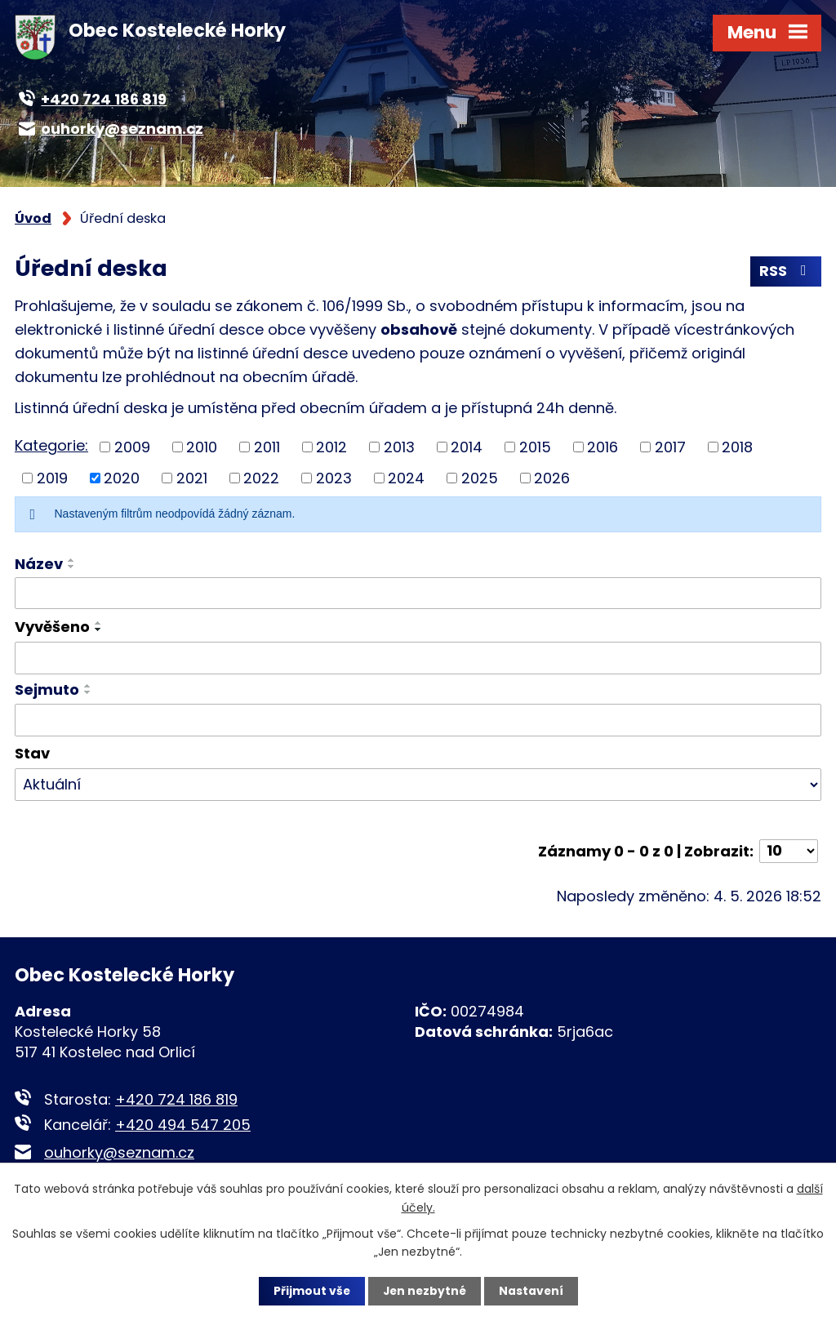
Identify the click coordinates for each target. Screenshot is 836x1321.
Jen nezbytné (424, 1291)
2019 (52, 479)
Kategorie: (51, 447)
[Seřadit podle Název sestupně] (72, 567)
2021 (191, 479)
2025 (479, 479)
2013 (399, 448)
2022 (261, 479)
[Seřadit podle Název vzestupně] (72, 561)
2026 (552, 479)
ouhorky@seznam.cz (119, 1153)
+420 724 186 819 (176, 1100)
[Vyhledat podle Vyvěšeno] (418, 659)
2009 (132, 448)
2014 (466, 448)
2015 (535, 448)
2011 (267, 448)
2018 (737, 448)
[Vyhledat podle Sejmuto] (418, 721)
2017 (670, 448)
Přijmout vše (310, 1291)
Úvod (33, 218)
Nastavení (532, 1291)
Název (39, 564)
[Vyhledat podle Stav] (418, 785)
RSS (786, 272)
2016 (602, 448)
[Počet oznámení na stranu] (788, 852)
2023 (334, 479)
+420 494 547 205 (183, 1125)
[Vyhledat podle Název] (418, 594)
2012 (331, 448)
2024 (406, 479)
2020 (122, 479)
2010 (201, 448)
